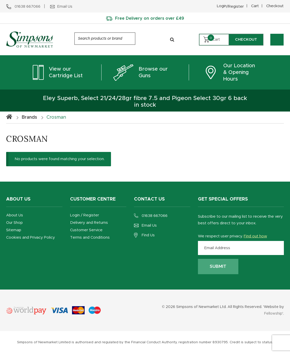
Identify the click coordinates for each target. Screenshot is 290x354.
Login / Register (84, 215)
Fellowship (273, 313)
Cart (255, 6)
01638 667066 (155, 216)
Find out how (255, 236)
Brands (29, 117)
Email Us (149, 225)
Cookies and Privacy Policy (30, 237)
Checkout (275, 6)
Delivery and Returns (89, 223)
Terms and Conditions (90, 237)
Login (230, 6)
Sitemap (13, 230)
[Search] (172, 40)
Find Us (148, 235)
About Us (14, 215)
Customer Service (86, 230)
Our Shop (14, 223)
